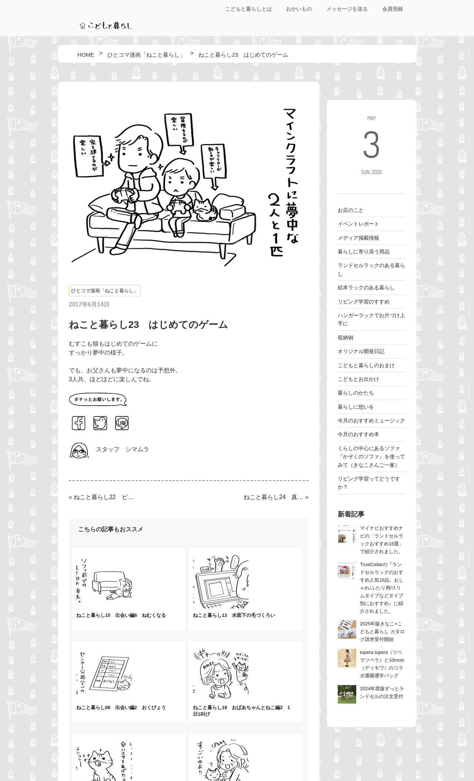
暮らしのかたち (356, 393)
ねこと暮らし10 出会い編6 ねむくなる (121, 615)
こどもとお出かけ (358, 379)
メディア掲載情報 (358, 238)
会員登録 (392, 9)
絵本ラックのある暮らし (366, 287)
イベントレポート (358, 224)
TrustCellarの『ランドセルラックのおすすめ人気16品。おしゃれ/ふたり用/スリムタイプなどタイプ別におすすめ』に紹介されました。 (382, 588)
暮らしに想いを (356, 407)
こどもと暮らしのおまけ (366, 365)
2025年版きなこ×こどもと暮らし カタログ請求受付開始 (382, 631)
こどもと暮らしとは (248, 9)
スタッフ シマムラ (122, 449)
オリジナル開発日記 (361, 351)
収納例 (345, 337)
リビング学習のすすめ (364, 302)
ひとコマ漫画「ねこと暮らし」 (104, 290)
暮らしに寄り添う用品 (364, 252)
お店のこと (351, 210)
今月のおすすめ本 (358, 434)
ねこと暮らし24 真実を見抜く (274, 497)
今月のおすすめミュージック (371, 420)
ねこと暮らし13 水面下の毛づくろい (234, 615)
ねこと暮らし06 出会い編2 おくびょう (121, 707)
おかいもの (299, 9)
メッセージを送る (347, 9)
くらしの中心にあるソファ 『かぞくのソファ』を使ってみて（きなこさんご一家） (371, 456)
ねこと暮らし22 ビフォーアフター (104, 497)
